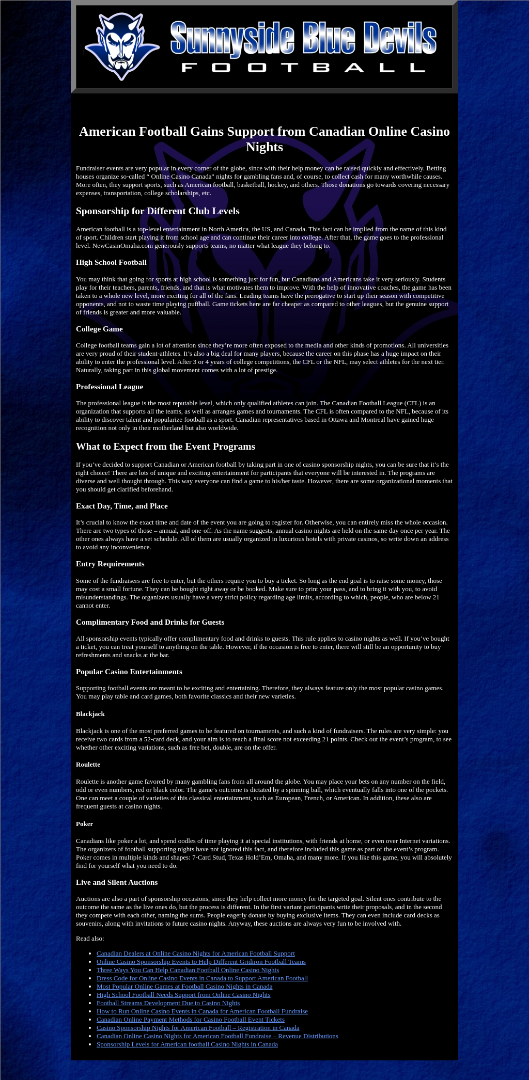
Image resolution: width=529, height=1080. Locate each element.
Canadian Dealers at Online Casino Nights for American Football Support (196, 953)
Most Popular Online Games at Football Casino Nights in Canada (185, 986)
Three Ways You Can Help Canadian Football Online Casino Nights (188, 970)
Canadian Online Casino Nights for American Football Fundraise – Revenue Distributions (217, 1036)
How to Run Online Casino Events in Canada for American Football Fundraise (202, 1011)
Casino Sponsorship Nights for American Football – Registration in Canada (198, 1027)
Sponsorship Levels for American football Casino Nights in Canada (187, 1044)
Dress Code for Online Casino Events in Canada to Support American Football (202, 978)
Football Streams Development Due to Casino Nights (168, 1003)
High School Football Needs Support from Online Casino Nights (184, 994)
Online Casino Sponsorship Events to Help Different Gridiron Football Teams (201, 961)
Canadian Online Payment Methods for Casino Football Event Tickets (191, 1019)
